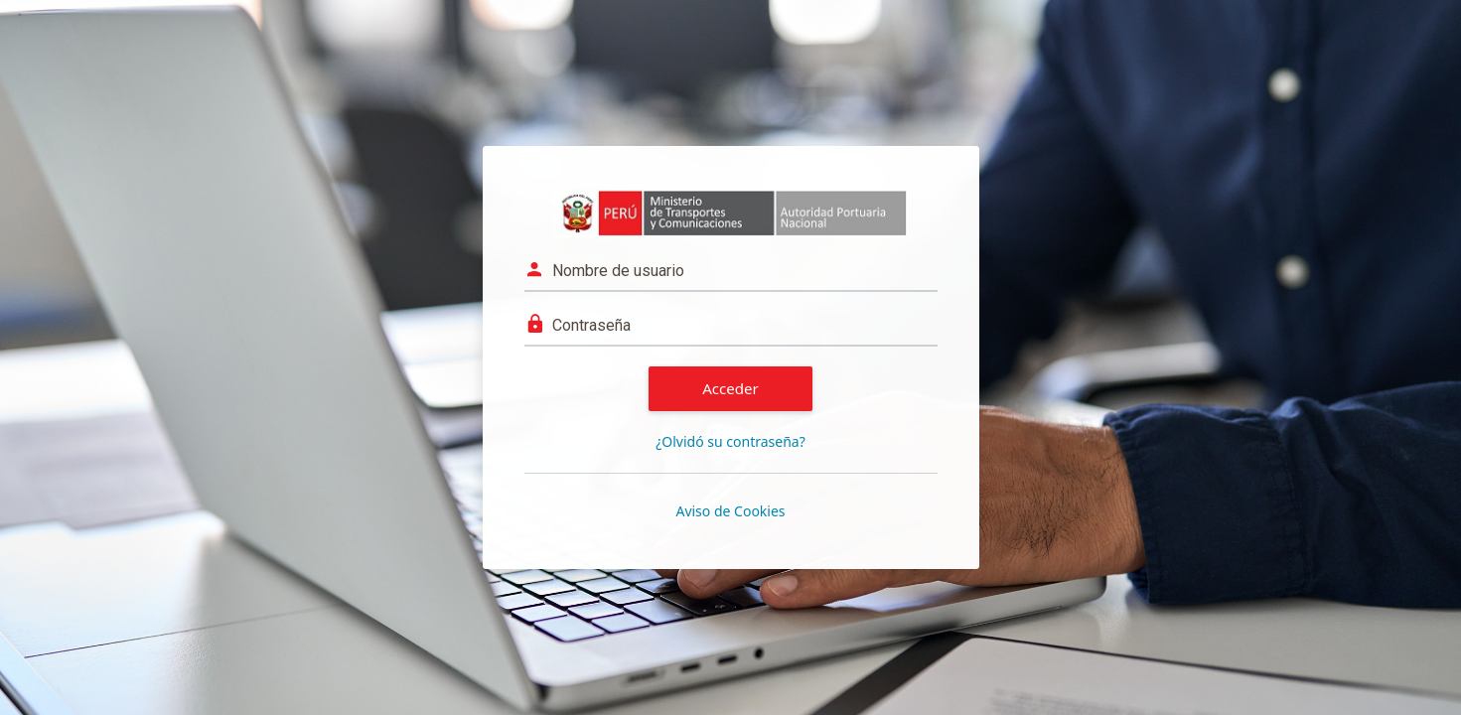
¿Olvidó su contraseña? (730, 441)
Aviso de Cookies (730, 510)
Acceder (730, 388)
